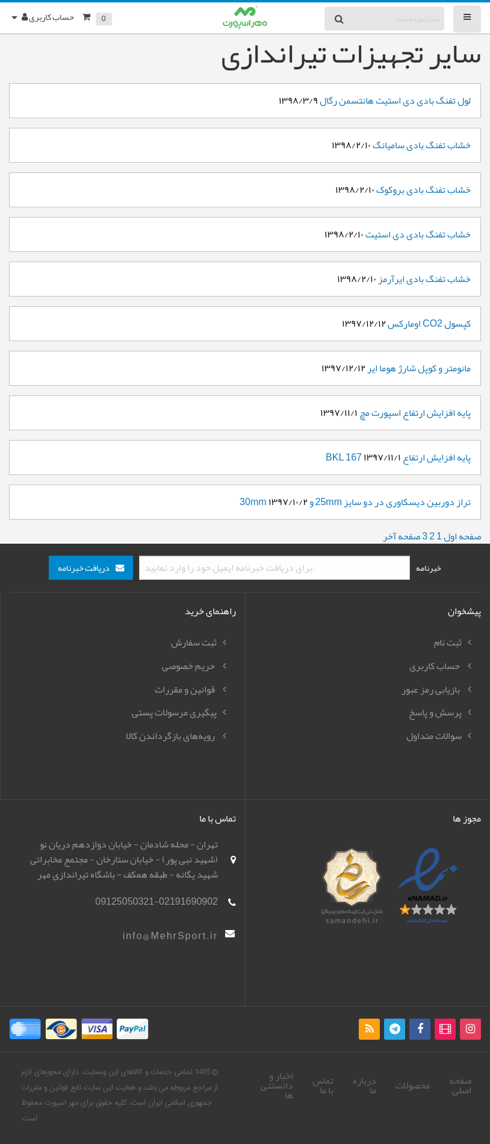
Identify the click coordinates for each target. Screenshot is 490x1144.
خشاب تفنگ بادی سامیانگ (422, 145)
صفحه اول (462, 536)
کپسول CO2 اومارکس (429, 323)
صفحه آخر (401, 536)
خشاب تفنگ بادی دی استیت (418, 234)
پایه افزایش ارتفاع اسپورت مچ (414, 413)
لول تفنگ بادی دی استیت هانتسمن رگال (395, 100)
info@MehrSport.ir (170, 936)
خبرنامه (428, 567)
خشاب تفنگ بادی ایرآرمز (424, 279)
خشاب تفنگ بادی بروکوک (423, 190)
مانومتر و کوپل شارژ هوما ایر (419, 368)
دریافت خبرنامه (84, 568)
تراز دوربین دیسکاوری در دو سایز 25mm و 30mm (355, 502)
